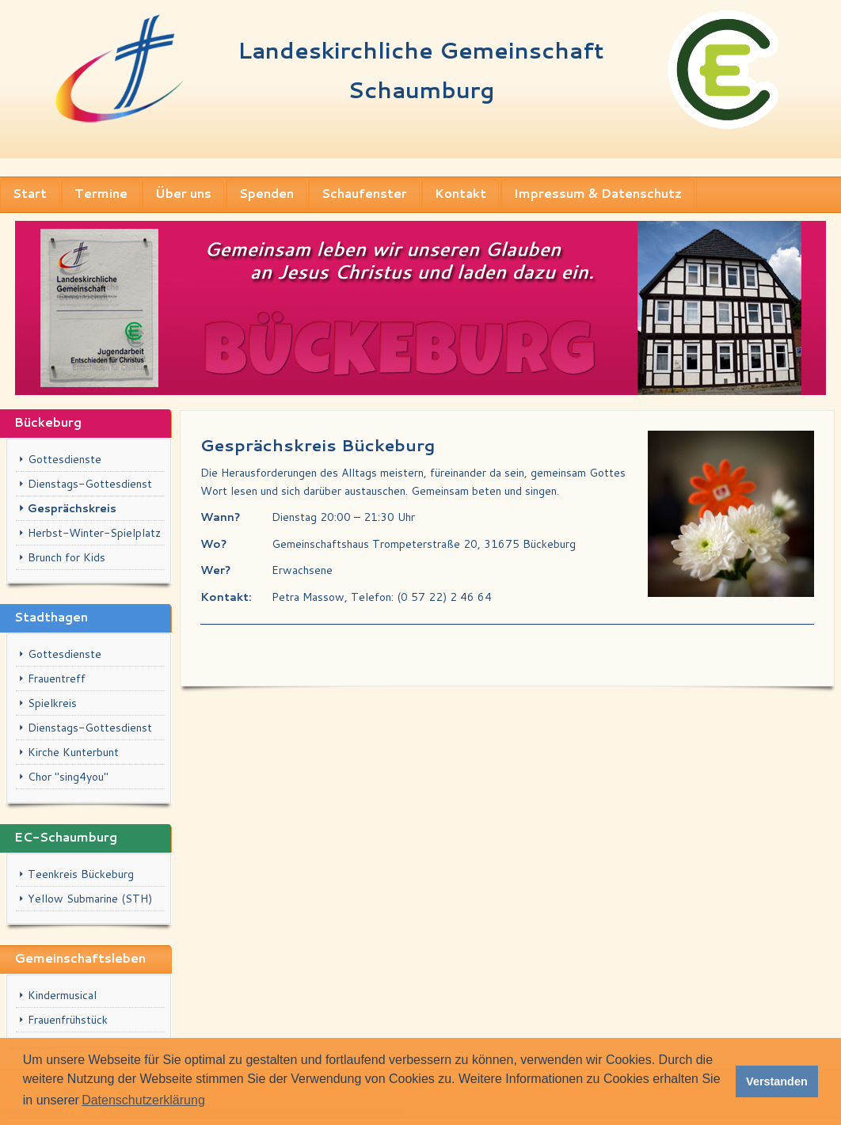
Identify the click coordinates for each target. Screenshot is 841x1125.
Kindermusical (62, 995)
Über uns (183, 193)
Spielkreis (52, 703)
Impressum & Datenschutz (598, 193)
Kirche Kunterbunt (73, 752)
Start (30, 193)
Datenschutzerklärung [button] (143, 1100)
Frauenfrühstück (68, 1020)
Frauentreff (57, 678)
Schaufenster (364, 193)
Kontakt (460, 193)
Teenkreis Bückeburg (81, 874)
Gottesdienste (64, 459)
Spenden (266, 193)
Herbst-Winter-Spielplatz (94, 533)
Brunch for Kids (66, 557)
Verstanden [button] (777, 1081)
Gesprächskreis (72, 508)
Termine (100, 193)
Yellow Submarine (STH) (90, 898)
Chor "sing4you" (68, 777)
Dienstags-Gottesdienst (90, 484)
